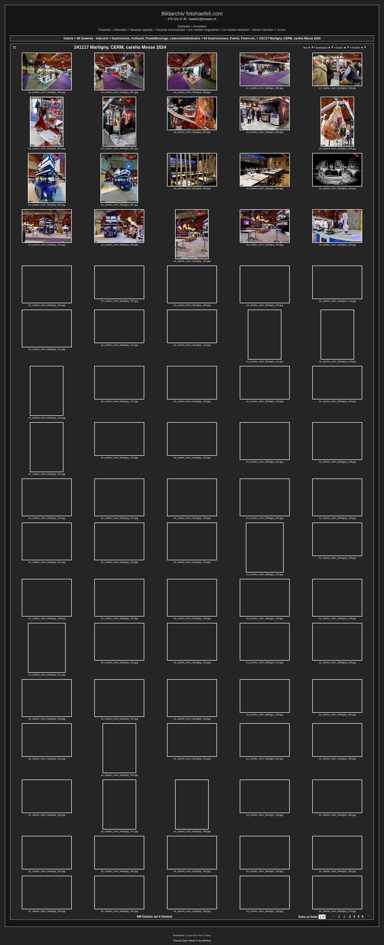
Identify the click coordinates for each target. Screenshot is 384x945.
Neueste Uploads (141, 30)
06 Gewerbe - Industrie (92, 38)
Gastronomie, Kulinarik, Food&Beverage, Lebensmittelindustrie (156, 38)
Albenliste (120, 30)
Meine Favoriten (263, 30)
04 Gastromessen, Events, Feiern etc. (230, 38)
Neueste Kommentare (170, 30)
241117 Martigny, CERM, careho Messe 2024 (290, 38)
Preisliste (104, 30)
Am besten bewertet (236, 30)
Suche (281, 30)
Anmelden (199, 26)
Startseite (184, 26)
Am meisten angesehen (203, 30)
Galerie (68, 38)
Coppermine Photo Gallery (198, 935)
